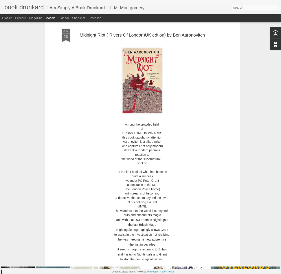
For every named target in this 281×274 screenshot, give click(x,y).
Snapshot (78, 18)
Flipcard (20, 18)
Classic (7, 18)
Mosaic (50, 18)
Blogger (154, 271)
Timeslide (94, 18)
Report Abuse (167, 271)
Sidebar (64, 18)
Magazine (36, 18)
